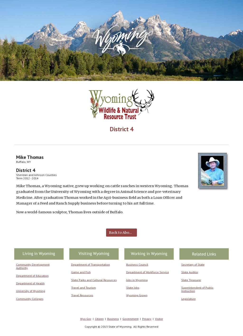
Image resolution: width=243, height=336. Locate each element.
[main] (121, 129)
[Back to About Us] (121, 232)
